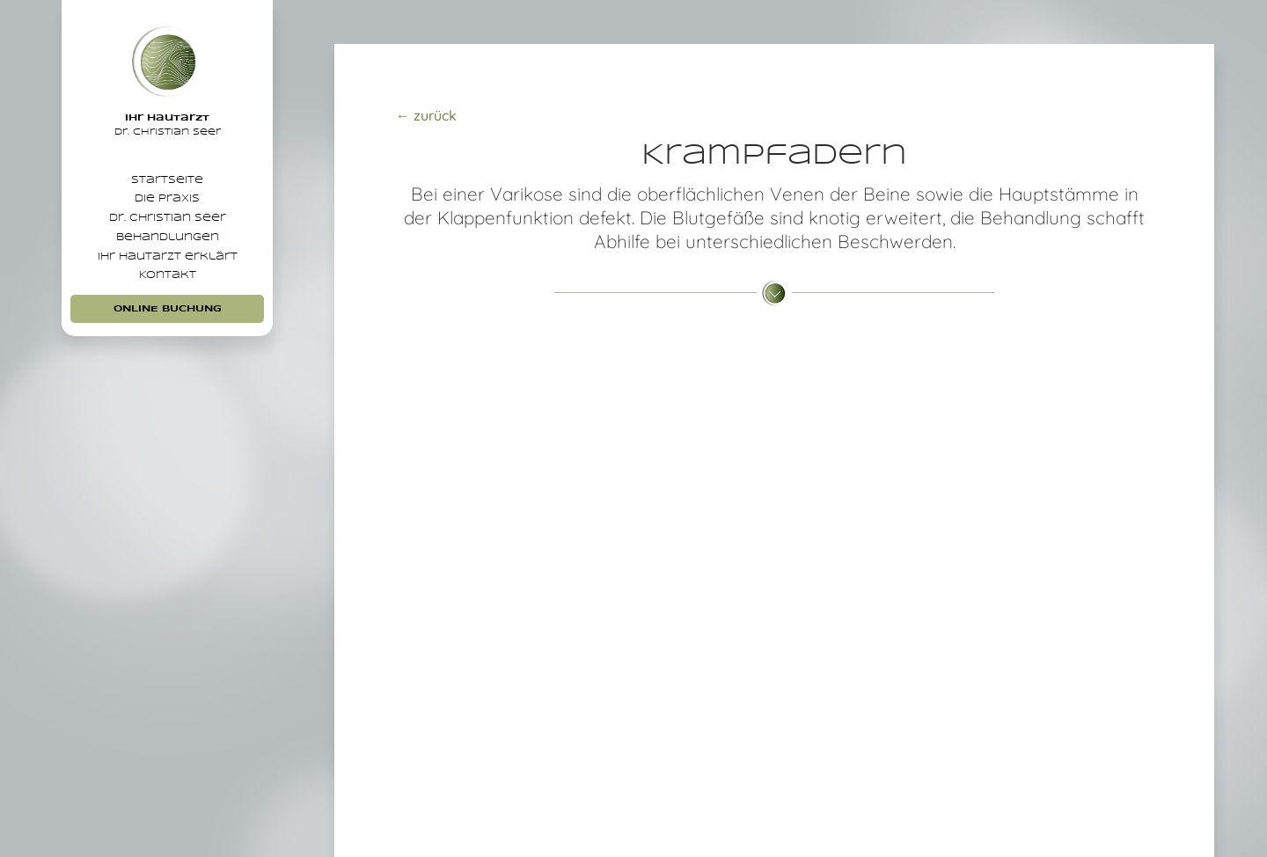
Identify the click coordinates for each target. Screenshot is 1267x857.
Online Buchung (168, 372)
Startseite (167, 185)
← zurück (426, 115)
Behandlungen (167, 274)
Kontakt (167, 334)
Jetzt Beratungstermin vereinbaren (774, 754)
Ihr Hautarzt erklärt (168, 304)
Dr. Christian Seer (167, 245)
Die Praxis (167, 215)
